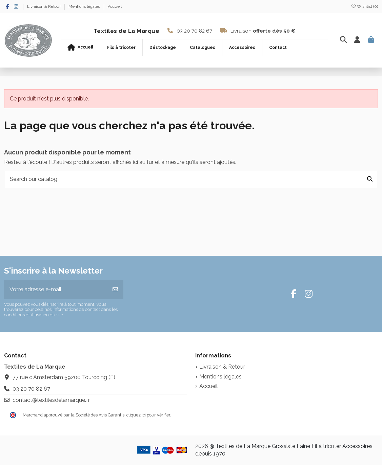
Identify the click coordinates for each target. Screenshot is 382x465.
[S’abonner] (115, 289)
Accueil (115, 6)
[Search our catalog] (370, 179)
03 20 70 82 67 (194, 31)
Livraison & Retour (44, 6)
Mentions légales (84, 6)
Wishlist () (364, 6)
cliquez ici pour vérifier (148, 414)
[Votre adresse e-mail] (55, 289)
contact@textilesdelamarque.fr (51, 400)
